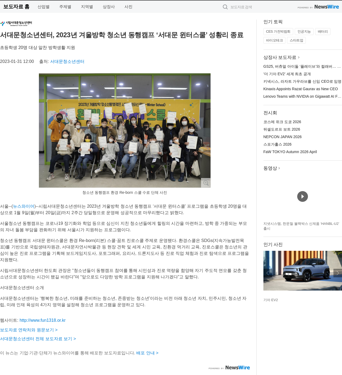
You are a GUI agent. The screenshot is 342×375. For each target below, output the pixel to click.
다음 (337, 273)
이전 (267, 273)
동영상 (270, 168)
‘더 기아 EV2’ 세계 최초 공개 (287, 74)
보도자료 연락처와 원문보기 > (29, 330)
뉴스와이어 (23, 206)
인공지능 (304, 31)
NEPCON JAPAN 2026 (282, 137)
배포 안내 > (147, 353)
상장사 (109, 6)
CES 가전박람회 (278, 31)
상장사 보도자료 (280, 57)
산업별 (44, 6)
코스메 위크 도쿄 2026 (282, 122)
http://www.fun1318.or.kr (43, 320)
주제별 (65, 6)
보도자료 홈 (16, 6)
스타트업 (296, 40)
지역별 (87, 6)
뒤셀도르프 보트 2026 (281, 129)
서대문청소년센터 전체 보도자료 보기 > (38, 338)
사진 (128, 6)
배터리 (323, 31)
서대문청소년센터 (67, 61)
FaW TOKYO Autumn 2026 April (290, 152)
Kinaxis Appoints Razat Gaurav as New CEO (300, 89)
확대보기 (206, 183)
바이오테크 (274, 40)
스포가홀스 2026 (277, 144)
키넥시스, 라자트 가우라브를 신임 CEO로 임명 (302, 81)
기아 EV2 (270, 300)
